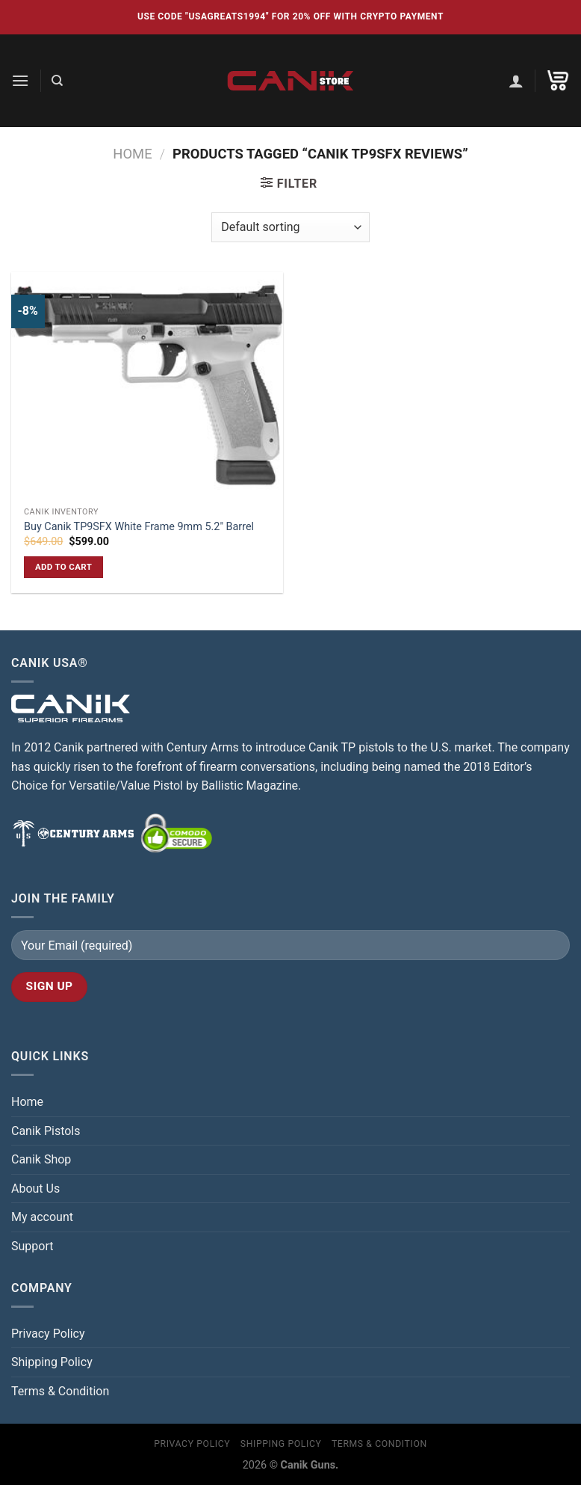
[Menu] (20, 80)
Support (32, 1246)
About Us (35, 1188)
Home (132, 154)
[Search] (57, 81)
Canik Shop (41, 1159)
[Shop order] (290, 227)
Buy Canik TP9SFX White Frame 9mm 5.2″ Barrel (139, 526)
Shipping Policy (52, 1362)
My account (42, 1217)
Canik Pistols (46, 1131)
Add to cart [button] (63, 567)
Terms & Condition (60, 1391)
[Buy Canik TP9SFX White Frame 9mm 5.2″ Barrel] (147, 385)
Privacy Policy (48, 1333)
